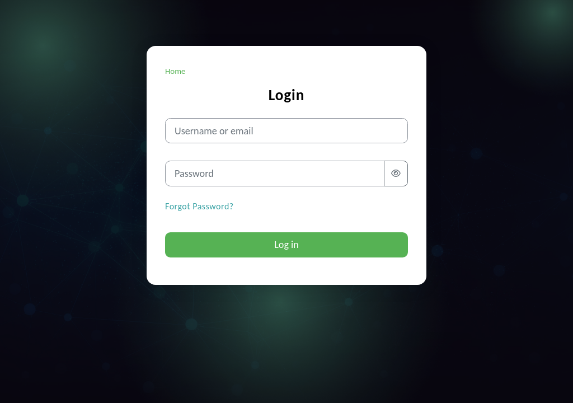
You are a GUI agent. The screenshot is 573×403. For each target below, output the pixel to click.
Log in (286, 244)
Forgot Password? (199, 206)
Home (175, 71)
